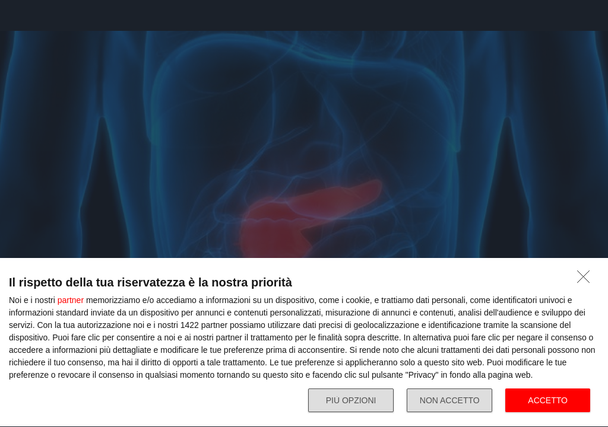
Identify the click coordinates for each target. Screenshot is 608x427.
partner (71, 300)
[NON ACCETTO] (586, 279)
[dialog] (304, 343)
